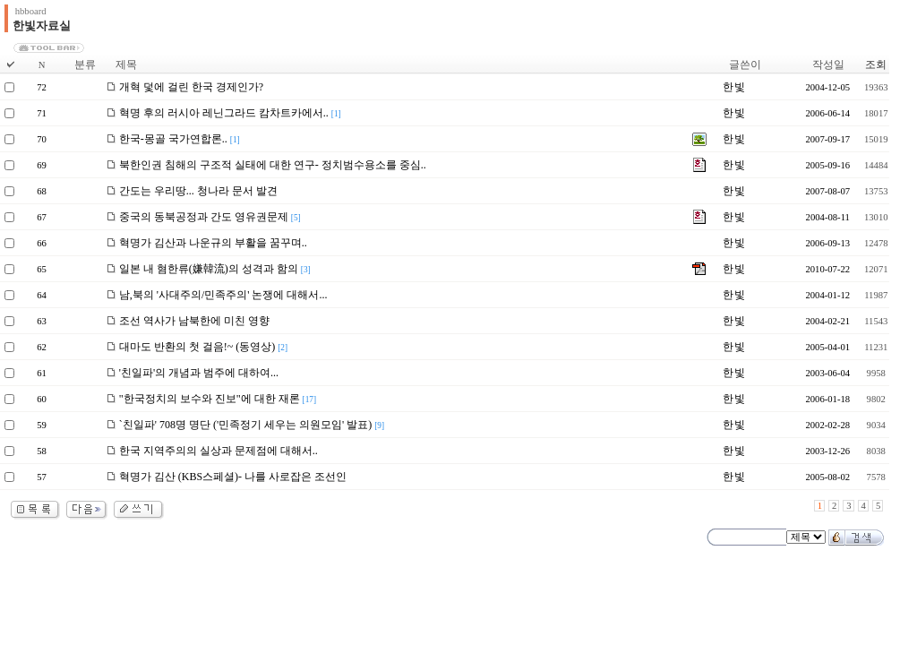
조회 (876, 64)
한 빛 (733, 87)
